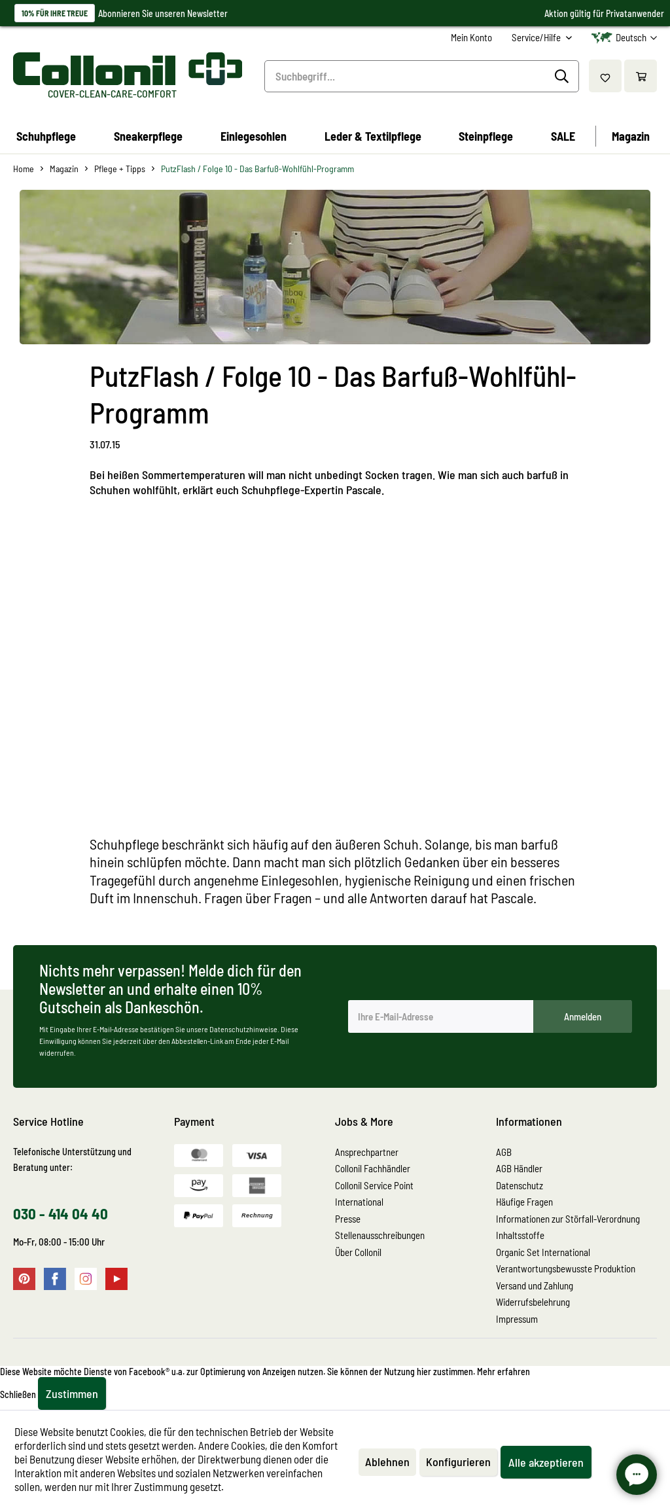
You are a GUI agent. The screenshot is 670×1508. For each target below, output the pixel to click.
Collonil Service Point (374, 1185)
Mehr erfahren (503, 1371)
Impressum (517, 1319)
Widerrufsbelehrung (533, 1302)
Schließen (18, 1394)
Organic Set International (543, 1252)
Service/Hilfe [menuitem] (537, 37)
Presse (348, 1219)
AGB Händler (519, 1168)
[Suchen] (563, 76)
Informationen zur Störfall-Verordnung (568, 1219)
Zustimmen (72, 1393)
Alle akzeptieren (546, 1462)
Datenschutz (519, 1185)
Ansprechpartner (366, 1152)
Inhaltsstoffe (520, 1235)
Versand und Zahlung (534, 1285)
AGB (504, 1152)
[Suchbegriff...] (421, 76)
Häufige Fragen (524, 1202)
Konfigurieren (458, 1461)
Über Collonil (358, 1252)
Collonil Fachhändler (372, 1168)
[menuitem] (471, 37)
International (359, 1202)
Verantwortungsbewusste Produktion (565, 1268)
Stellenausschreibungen (380, 1235)
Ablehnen (387, 1461)
